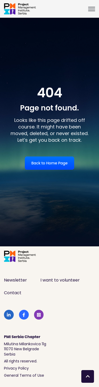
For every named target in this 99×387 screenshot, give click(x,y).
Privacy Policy (16, 368)
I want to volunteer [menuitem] (60, 280)
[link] (20, 9)
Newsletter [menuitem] (15, 280)
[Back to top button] (87, 376)
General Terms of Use (24, 375)
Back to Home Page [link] (49, 163)
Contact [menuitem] (12, 293)
